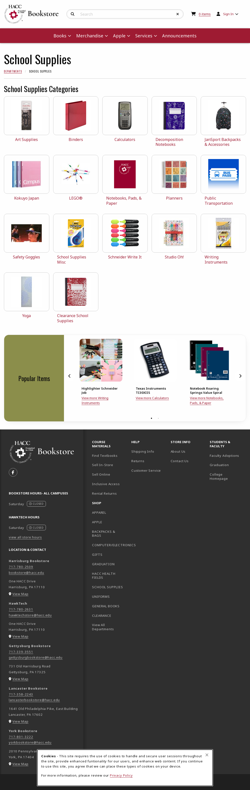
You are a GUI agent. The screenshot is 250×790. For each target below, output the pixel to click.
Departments (13, 71)
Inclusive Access (106, 484)
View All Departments (103, 627)
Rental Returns (104, 493)
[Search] (72, 14)
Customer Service (146, 470)
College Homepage (227, 476)
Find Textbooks (105, 455)
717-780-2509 (21, 567)
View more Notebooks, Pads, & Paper (207, 400)
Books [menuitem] (59, 36)
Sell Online (101, 474)
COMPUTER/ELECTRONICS (109, 545)
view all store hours (25, 537)
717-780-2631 (21, 609)
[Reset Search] (177, 14)
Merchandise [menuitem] (89, 36)
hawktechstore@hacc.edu (30, 615)
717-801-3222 (21, 737)
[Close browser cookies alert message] (207, 755)
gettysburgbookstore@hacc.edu (35, 657)
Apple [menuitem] (119, 36)
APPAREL (99, 512)
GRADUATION (103, 564)
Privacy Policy (121, 775)
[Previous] (69, 376)
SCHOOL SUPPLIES (107, 587)
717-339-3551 (21, 652)
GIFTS (97, 554)
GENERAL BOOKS (106, 606)
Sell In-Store (102, 465)
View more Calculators (152, 398)
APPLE (97, 522)
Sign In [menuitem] (228, 14)
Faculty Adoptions (224, 455)
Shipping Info (142, 451)
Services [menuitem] (143, 36)
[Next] (240, 376)
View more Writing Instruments (95, 400)
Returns (138, 461)
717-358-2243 (21, 694)
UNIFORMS (101, 596)
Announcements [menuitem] (179, 36)
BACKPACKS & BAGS (103, 533)
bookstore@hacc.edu (26, 572)
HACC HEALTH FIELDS (103, 575)
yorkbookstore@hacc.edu (30, 742)
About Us (178, 451)
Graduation (219, 465)
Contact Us (180, 461)
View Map (20, 594)
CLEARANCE (101, 615)
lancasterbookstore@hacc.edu (34, 700)
